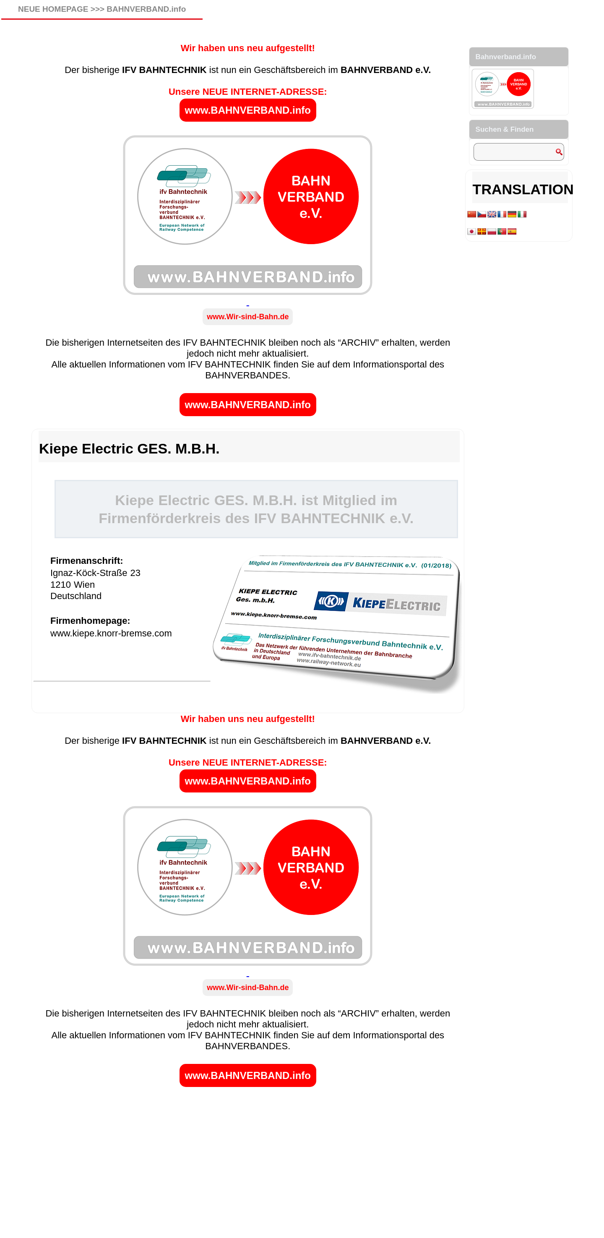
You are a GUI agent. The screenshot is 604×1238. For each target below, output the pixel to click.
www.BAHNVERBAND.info (248, 110)
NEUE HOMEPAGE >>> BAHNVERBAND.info (102, 9)
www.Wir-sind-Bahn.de (248, 317)
